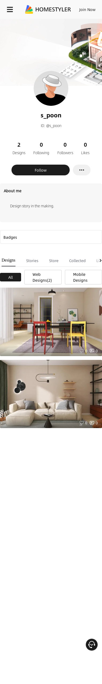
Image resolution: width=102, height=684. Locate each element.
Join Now (87, 9)
